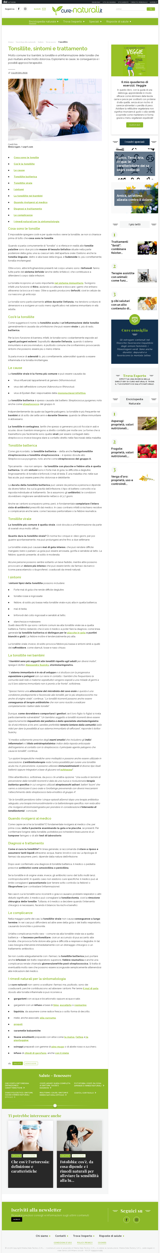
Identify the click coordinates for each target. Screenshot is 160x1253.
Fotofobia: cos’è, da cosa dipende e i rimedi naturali (88, 1083)
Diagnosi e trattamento (28, 208)
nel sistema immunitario (69, 282)
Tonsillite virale (23, 183)
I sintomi (19, 189)
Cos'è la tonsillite (24, 164)
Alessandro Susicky (37, 663)
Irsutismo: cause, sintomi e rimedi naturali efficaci (54, 1092)
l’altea (79, 1035)
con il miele (62, 1051)
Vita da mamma (109, 2)
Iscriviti (40, 9)
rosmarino (80, 1003)
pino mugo (57, 1044)
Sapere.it (153, 2)
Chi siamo (41, 1234)
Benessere (31, 1061)
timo (56, 1003)
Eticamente (123, 2)
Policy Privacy (85, 1241)
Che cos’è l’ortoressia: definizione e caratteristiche (17, 1084)
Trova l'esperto (72, 21)
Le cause (19, 170)
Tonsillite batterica (25, 176)
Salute (17, 1061)
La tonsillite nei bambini (28, 195)
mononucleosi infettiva (72, 392)
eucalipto (66, 1003)
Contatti (60, 1234)
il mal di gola (90, 986)
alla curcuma (48, 1016)
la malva (69, 1035)
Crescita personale (139, 2)
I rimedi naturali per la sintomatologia (36, 221)
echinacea (66, 768)
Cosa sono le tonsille (26, 157)
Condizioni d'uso (62, 1241)
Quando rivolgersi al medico (31, 202)
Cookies (102, 1241)
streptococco (31, 403)
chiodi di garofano (35, 1051)
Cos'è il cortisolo (84, 1091)
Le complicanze (23, 215)
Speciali (94, 21)
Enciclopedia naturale (42, 21)
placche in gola (76, 631)
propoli (18, 1022)
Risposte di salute (117, 21)
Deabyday (96, 2)
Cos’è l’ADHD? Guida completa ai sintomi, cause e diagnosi (55, 1084)
